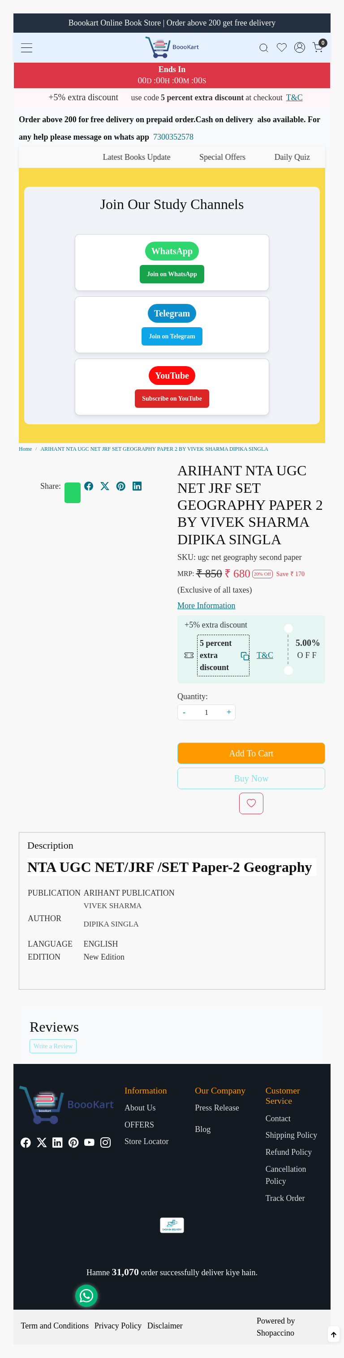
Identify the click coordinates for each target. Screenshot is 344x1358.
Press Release (217, 1107)
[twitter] (105, 486)
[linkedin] (137, 486)
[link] (264, 47)
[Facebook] (26, 1144)
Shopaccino (275, 1332)
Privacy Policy (118, 1325)
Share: (50, 486)
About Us (140, 1107)
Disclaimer (165, 1325)
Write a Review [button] (53, 1046)
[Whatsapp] (72, 493)
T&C (294, 97)
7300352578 (173, 136)
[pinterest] (121, 486)
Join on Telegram (172, 336)
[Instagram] (105, 1144)
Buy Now (251, 778)
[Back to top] (334, 1334)
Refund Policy (289, 1152)
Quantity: (192, 696)
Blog (203, 1129)
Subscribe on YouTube (172, 398)
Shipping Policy (292, 1135)
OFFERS (139, 1124)
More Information (206, 605)
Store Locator (146, 1141)
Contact (278, 1118)
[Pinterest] (74, 1144)
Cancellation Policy (286, 1175)
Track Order (285, 1198)
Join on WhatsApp (172, 274)
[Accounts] (300, 47)
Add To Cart (251, 753)
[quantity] (206, 712)
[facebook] (89, 486)
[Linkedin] (57, 1144)
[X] (42, 1144)
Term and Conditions (55, 1325)
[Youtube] (89, 1144)
